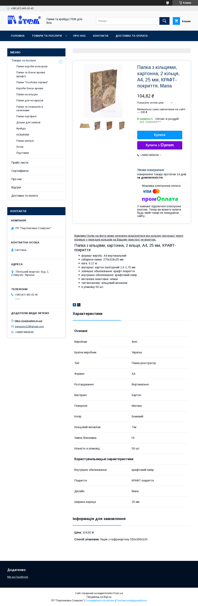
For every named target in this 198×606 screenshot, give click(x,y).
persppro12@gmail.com (29, 326)
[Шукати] (164, 21)
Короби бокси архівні (29, 88)
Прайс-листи (19, 162)
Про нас (79, 35)
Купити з (160, 145)
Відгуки (16, 187)
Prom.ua (118, 593)
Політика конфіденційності (131, 600)
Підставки (22, 152)
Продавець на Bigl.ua (99, 597)
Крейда (21, 128)
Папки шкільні (25, 140)
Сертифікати (19, 170)
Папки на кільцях (27, 94)
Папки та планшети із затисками (29, 108)
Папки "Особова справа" (32, 82)
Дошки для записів (28, 122)
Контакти (100, 35)
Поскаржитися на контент (100, 600)
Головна (17, 35)
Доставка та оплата (132, 35)
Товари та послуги (47, 35)
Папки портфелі (26, 116)
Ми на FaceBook (17, 576)
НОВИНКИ (22, 134)
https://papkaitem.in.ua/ (28, 320)
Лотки (19, 146)
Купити (159, 135)
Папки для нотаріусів (29, 100)
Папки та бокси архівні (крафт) (30, 74)
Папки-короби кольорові (31, 66)
